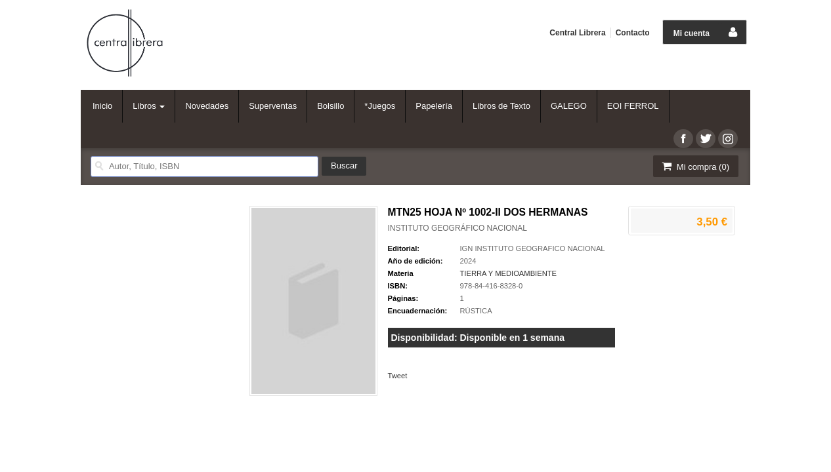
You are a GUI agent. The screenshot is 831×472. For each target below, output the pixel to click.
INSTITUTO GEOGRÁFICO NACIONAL (457, 228)
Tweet (398, 376)
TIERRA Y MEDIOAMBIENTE (508, 273)
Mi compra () (694, 166)
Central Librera (577, 32)
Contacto (633, 32)
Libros (149, 106)
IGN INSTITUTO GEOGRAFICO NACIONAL (532, 248)
